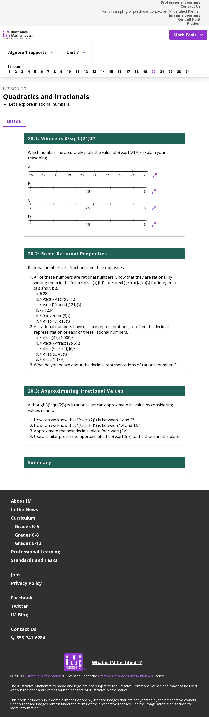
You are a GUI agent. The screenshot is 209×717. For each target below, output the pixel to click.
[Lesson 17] (128, 71)
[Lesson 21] (162, 71)
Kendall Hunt (189, 19)
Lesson (14, 121)
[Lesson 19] (145, 71)
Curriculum (23, 518)
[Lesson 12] (85, 71)
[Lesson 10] (68, 71)
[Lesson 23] (179, 71)
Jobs (15, 575)
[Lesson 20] (153, 71)
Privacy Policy (26, 583)
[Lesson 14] (102, 71)
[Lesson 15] (111, 71)
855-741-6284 (28, 638)
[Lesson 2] (15, 71)
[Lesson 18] (136, 71)
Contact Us (191, 6)
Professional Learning (181, 2)
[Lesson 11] (77, 71)
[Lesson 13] (94, 71)
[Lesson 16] (119, 71)
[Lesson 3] (22, 71)
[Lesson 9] (61, 71)
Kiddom (194, 23)
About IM (21, 501)
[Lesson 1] (9, 71)
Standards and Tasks (34, 560)
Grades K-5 (27, 526)
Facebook (22, 598)
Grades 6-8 (27, 535)
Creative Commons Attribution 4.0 (125, 676)
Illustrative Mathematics (42, 676)
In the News (24, 509)
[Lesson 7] (48, 71)
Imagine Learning (185, 15)
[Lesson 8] (54, 71)
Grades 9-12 (28, 543)
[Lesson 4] (28, 71)
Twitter (19, 606)
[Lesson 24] (187, 71)
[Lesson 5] (35, 71)
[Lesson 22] (170, 71)
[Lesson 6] (41, 71)
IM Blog (19, 615)
